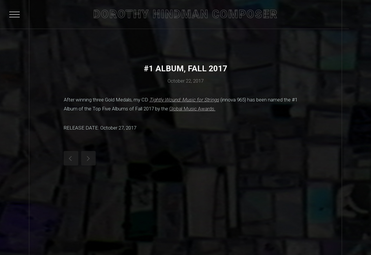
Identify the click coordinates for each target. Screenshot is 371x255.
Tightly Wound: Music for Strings (184, 100)
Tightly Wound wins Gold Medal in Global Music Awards (71, 158)
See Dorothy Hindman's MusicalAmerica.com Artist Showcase (88, 158)
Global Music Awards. (192, 109)
